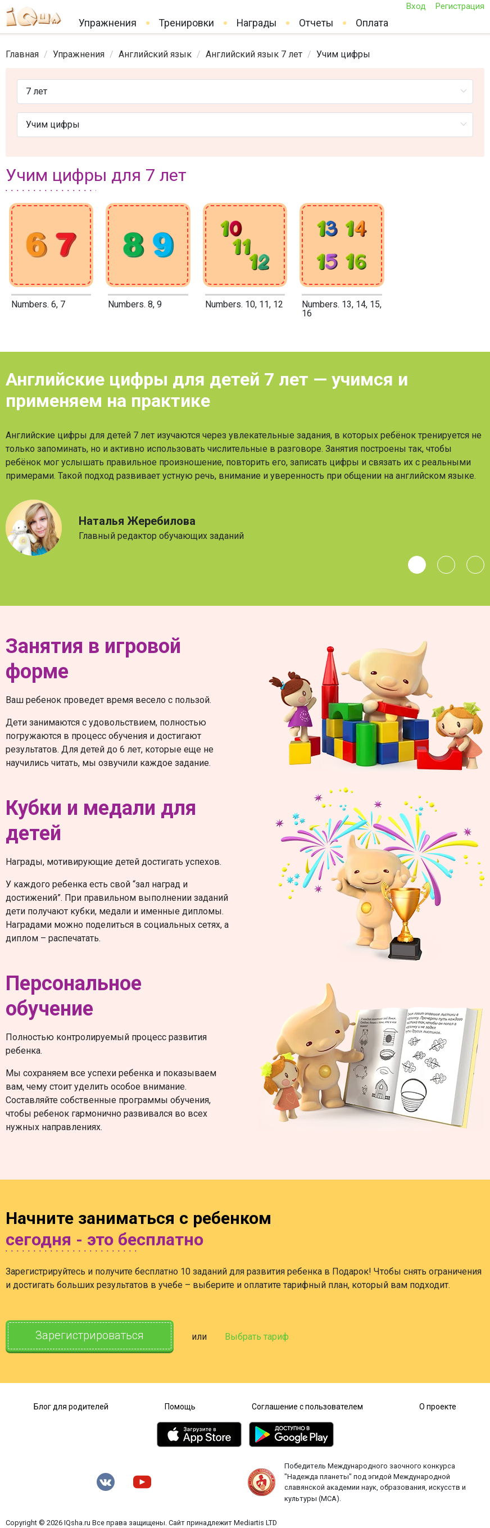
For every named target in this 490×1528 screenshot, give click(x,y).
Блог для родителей (71, 1406)
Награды (256, 23)
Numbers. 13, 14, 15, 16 (342, 309)
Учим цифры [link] (343, 54)
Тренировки (186, 23)
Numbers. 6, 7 (38, 304)
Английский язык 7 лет (254, 54)
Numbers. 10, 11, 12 (244, 304)
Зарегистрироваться (89, 1336)
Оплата (372, 23)
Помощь (180, 1406)
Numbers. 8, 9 (135, 304)
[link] (22, 54)
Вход (416, 6)
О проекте (437, 1406)
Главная (22, 54)
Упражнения (108, 23)
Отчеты (316, 23)
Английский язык (155, 54)
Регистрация (459, 6)
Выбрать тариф (257, 1336)
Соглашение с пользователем (307, 1406)
